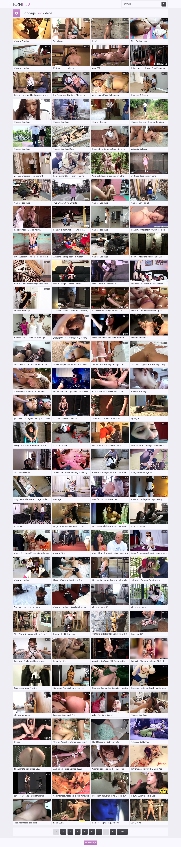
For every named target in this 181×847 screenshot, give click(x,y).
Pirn (21, 4)
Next (122, 831)
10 (113, 831)
